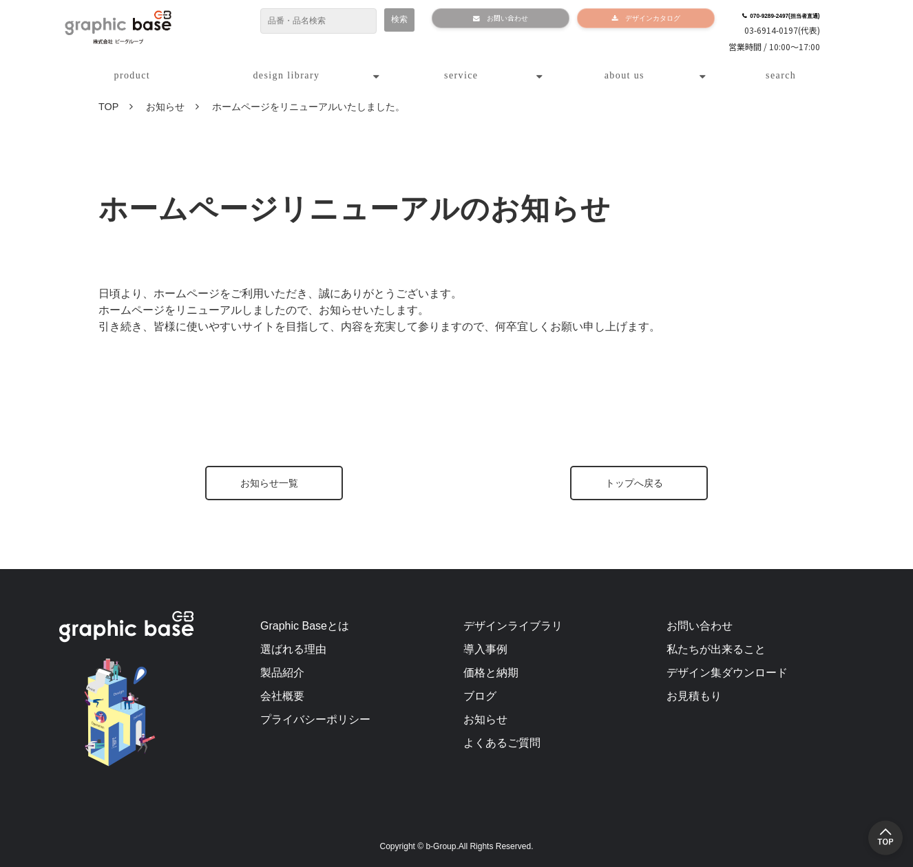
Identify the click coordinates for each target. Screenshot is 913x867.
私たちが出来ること (716, 649)
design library (286, 75)
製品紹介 (282, 672)
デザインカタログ (646, 21)
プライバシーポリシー (315, 719)
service (461, 75)
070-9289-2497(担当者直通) (782, 15)
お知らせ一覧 (269, 483)
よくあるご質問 (502, 743)
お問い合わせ (498, 21)
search (781, 75)
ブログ (479, 696)
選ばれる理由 (293, 649)
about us (624, 75)
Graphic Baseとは (304, 626)
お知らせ (165, 106)
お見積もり (694, 696)
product (132, 75)
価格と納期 (490, 672)
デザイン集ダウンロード (727, 672)
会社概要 (282, 696)
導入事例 (485, 649)
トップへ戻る (634, 483)
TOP (108, 106)
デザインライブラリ (513, 626)
